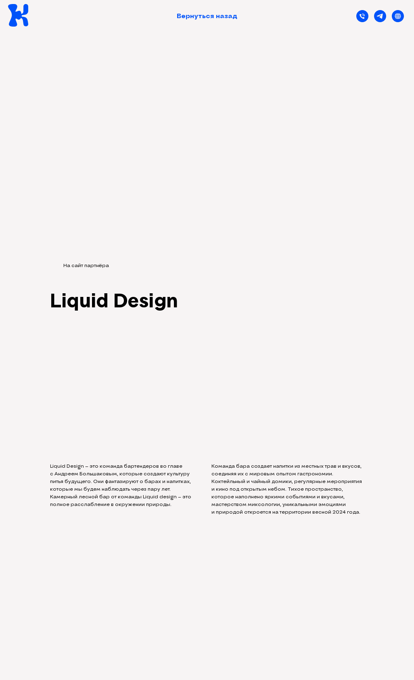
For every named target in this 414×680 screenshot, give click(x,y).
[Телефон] (362, 16)
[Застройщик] (398, 16)
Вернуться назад (207, 16)
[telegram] (380, 16)
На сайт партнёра (86, 266)
